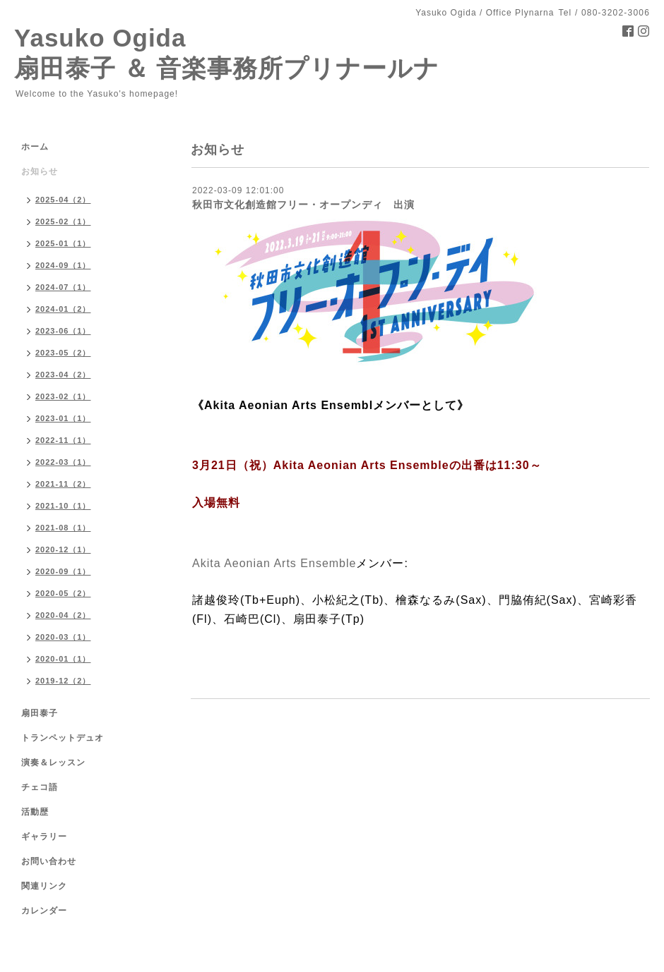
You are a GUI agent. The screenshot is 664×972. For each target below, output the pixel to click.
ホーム (35, 147)
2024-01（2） (63, 309)
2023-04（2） (63, 374)
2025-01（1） (63, 243)
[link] (274, 563)
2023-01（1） (63, 418)
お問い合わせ (48, 861)
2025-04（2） (63, 199)
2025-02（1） (63, 221)
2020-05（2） (63, 593)
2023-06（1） (63, 331)
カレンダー (44, 911)
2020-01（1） (63, 659)
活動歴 (35, 812)
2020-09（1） (63, 571)
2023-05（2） (63, 352)
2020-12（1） (63, 549)
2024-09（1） (63, 265)
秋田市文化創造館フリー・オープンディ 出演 (303, 204)
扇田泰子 (39, 713)
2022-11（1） (63, 440)
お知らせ (39, 171)
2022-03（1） (63, 462)
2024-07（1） (63, 287)
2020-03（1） (63, 637)
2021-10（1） (63, 506)
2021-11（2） (63, 484)
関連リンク (44, 886)
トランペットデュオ (62, 738)
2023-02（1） (63, 396)
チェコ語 (39, 787)
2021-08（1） (63, 527)
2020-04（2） (63, 615)
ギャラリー (44, 837)
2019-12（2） (63, 680)
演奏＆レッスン (53, 762)
